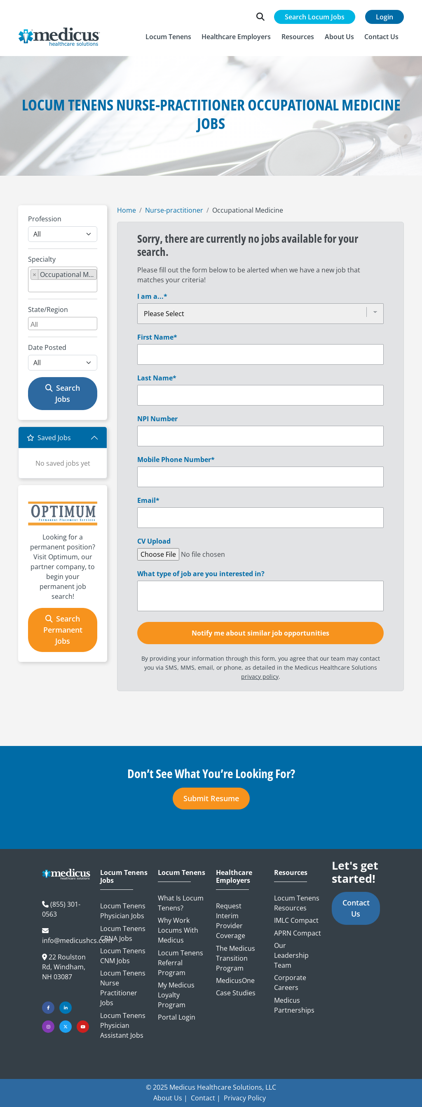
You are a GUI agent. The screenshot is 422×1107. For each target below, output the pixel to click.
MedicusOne (235, 980)
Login (384, 16)
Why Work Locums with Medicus (178, 930)
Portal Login (176, 1017)
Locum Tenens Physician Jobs (122, 910)
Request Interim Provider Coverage (230, 920)
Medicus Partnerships (294, 1005)
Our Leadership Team (291, 955)
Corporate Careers (290, 982)
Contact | (205, 1097)
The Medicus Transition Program (235, 958)
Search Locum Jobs (315, 16)
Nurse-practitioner (174, 210)
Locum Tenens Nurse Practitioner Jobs (122, 988)
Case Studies (236, 992)
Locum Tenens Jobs (124, 876)
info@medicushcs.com (77, 940)
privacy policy (260, 676)
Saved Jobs (49, 437)
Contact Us (356, 908)
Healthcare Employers (234, 876)
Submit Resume (211, 798)
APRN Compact (297, 933)
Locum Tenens (181, 873)
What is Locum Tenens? (181, 903)
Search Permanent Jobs (62, 630)
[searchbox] (32, 286)
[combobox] (62, 279)
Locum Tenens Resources (296, 903)
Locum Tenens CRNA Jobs (122, 933)
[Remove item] (34, 274)
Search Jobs (62, 393)
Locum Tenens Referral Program (180, 962)
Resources (290, 873)
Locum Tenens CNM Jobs (122, 955)
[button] (168, 36)
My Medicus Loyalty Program (176, 994)
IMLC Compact (296, 920)
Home (126, 210)
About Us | (170, 1097)
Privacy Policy (245, 1097)
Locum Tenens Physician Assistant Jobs (122, 1025)
